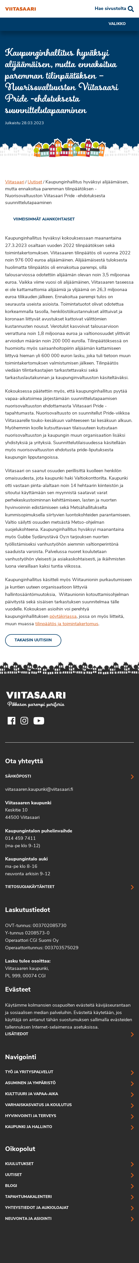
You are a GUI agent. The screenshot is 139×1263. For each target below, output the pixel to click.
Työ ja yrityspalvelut (29, 1072)
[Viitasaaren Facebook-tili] (11, 720)
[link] (40, 220)
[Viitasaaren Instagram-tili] (24, 720)
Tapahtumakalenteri (28, 1197)
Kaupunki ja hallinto (28, 1127)
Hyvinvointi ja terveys (30, 1116)
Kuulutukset (19, 1164)
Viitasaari (14, 182)
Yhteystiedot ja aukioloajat (37, 1208)
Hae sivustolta (110, 8)
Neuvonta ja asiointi (28, 1219)
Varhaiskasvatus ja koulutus (38, 1105)
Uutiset (35, 182)
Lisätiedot (16, 1034)
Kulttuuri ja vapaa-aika (31, 1094)
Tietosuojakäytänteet (30, 887)
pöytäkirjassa (63, 616)
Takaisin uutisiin (33, 640)
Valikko (121, 24)
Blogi (11, 1186)
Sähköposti (18, 777)
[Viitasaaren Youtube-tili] (39, 720)
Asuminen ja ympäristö (30, 1083)
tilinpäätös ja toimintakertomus (66, 624)
